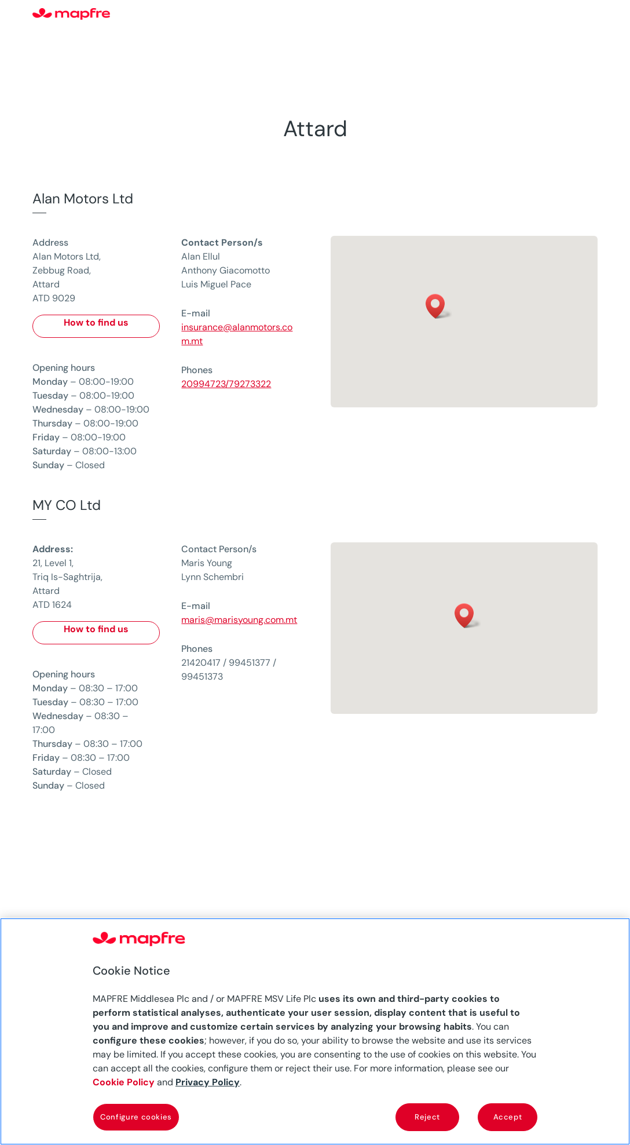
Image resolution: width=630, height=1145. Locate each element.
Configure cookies (136, 1117)
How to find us (96, 322)
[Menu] (590, 14)
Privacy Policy (207, 1082)
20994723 (203, 384)
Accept (507, 1117)
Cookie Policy (124, 1082)
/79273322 (248, 384)
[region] (315, 1031)
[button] (439, 306)
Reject (427, 1117)
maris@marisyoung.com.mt (239, 620)
